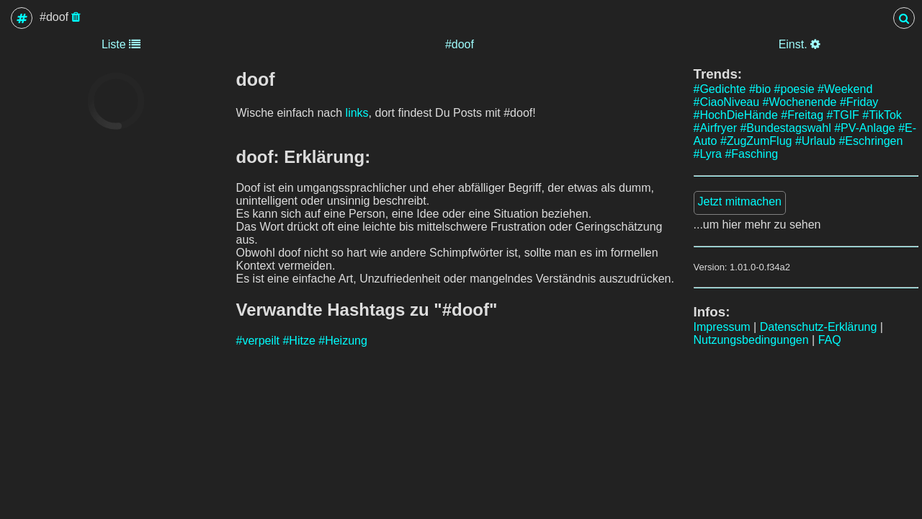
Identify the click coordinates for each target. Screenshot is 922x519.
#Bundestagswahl (785, 128)
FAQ (829, 340)
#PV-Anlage (864, 128)
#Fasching (751, 154)
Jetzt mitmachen (740, 201)
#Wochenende (800, 102)
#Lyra (708, 154)
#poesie (794, 89)
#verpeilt (257, 340)
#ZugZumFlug (756, 141)
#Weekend (845, 89)
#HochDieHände (736, 115)
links (357, 113)
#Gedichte (720, 89)
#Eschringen (870, 141)
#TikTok (882, 115)
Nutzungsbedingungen (751, 340)
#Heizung (342, 340)
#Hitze (298, 340)
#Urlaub (815, 141)
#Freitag (802, 115)
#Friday (859, 102)
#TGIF (843, 115)
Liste (121, 44)
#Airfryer (715, 128)
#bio (760, 89)
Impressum (722, 327)
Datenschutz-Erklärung (818, 327)
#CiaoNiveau (727, 102)
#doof (459, 44)
